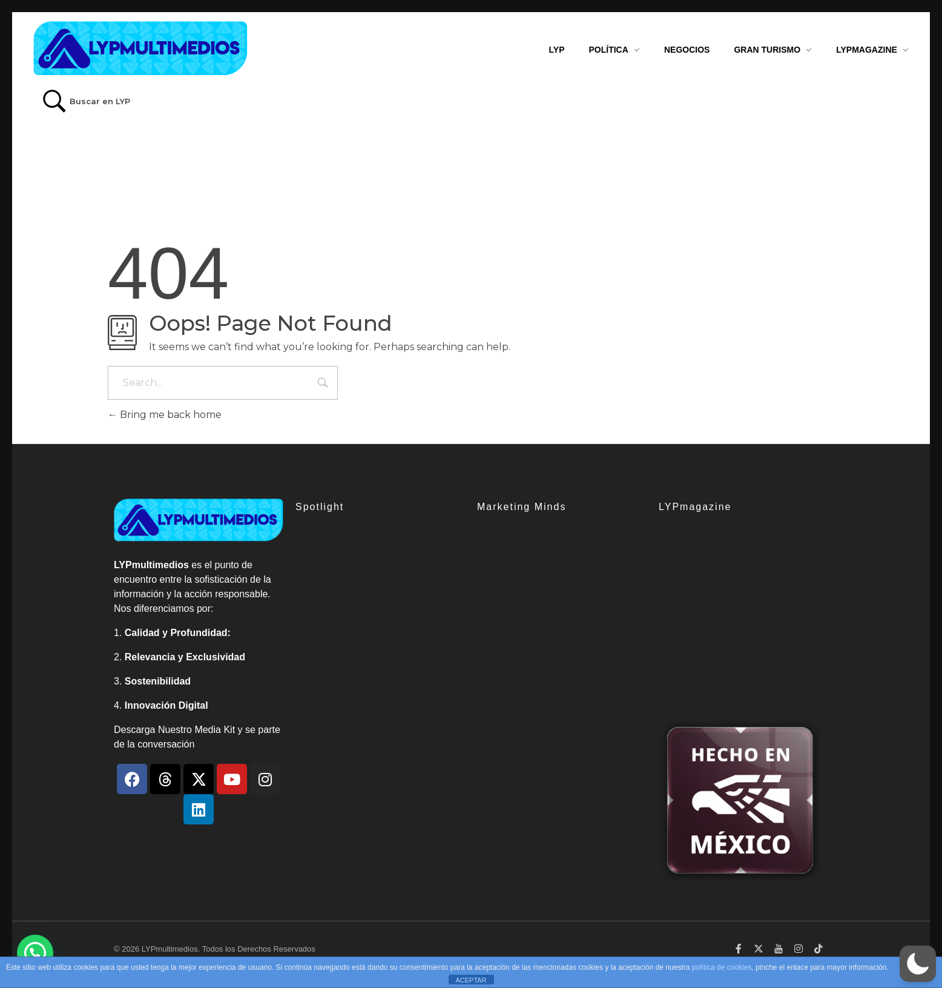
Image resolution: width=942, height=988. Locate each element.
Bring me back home (165, 414)
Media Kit (214, 729)
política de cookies (722, 967)
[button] (918, 964)
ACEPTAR (470, 980)
